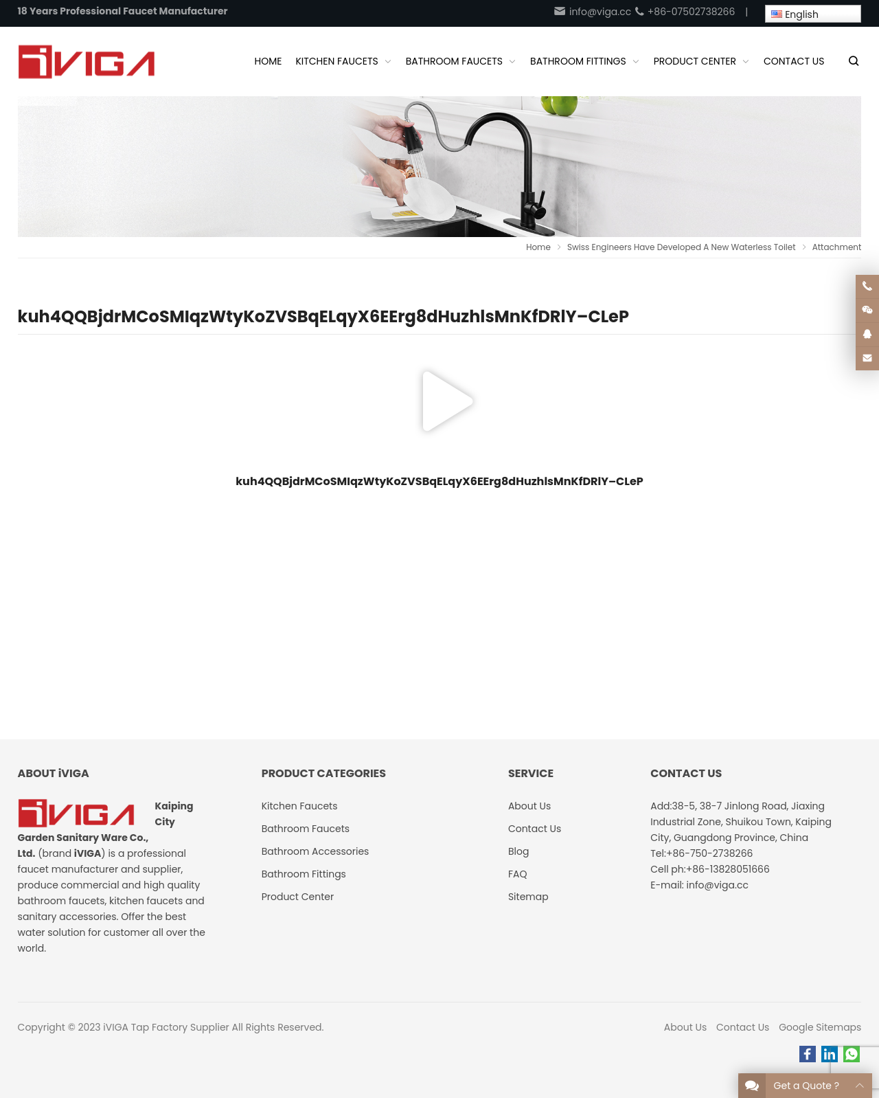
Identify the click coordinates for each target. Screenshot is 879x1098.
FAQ (517, 874)
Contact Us (742, 1027)
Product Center (298, 897)
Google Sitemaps (820, 1027)
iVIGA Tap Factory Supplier (166, 1027)
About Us (685, 1027)
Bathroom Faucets (306, 829)
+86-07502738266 (684, 12)
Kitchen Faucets (300, 806)
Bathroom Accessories (315, 851)
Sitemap (528, 897)
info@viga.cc (592, 12)
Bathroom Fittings (304, 874)
